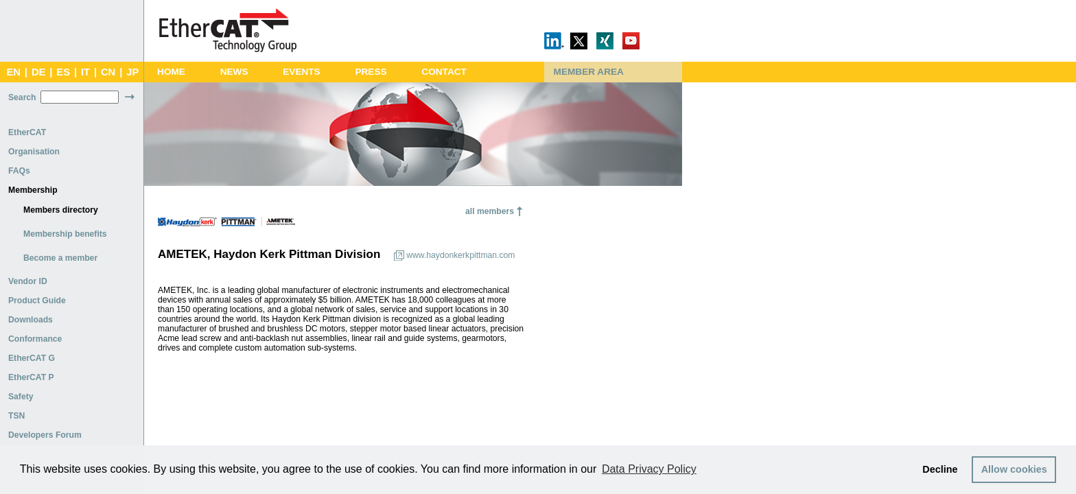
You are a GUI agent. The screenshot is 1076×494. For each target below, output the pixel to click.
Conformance (35, 339)
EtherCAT (27, 132)
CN (108, 72)
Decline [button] (939, 469)
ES (63, 72)
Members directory (60, 210)
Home (171, 72)
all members (489, 211)
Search (22, 97)
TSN (16, 416)
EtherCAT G (31, 358)
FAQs (19, 171)
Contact (444, 72)
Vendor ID (27, 281)
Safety (21, 396)
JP (132, 72)
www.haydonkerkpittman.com (460, 255)
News (234, 72)
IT (85, 72)
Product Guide (37, 300)
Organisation (34, 151)
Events (301, 72)
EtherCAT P (31, 377)
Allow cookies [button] (1014, 469)
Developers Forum (45, 435)
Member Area (589, 72)
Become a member (60, 258)
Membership (33, 190)
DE (38, 72)
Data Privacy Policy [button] (649, 469)
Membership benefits (65, 234)
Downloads (30, 320)
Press (370, 72)
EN (13, 72)
